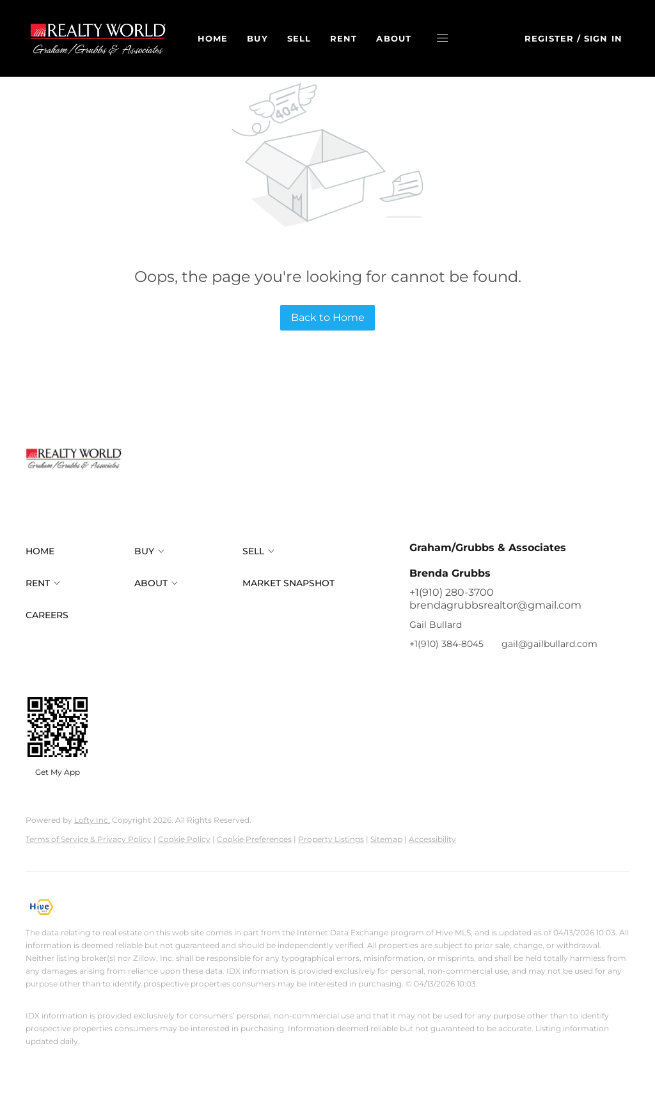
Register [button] (549, 38)
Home (216, 38)
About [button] (397, 38)
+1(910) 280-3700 (451, 592)
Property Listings (331, 839)
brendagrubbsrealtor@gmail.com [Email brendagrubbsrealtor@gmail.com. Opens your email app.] (495, 605)
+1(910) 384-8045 (446, 644)
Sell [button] (302, 38)
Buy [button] (261, 38)
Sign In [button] (603, 38)
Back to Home (328, 317)
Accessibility (432, 839)
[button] (101, 38)
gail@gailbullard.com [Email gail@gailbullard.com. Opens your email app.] (549, 644)
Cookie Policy (184, 839)
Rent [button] (347, 38)
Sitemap (386, 839)
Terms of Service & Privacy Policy (89, 839)
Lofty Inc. (92, 820)
